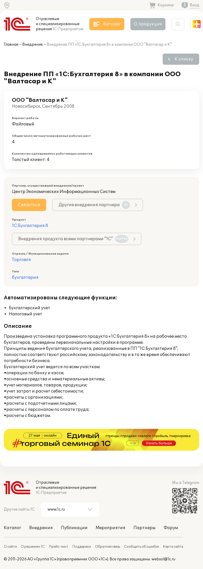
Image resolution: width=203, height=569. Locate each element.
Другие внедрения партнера (94, 205)
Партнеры (144, 527)
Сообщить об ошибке (141, 547)
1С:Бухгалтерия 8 (30, 225)
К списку (184, 59)
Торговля (21, 259)
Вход (194, 5)
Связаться (29, 204)
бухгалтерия (25, 277)
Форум (171, 527)
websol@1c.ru (163, 559)
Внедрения (32, 44)
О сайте (10, 547)
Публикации (74, 527)
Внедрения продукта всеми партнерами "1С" (73, 239)
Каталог (12, 527)
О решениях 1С (33, 547)
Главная (11, 44)
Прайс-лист (58, 547)
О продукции (148, 24)
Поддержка (81, 547)
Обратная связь (107, 547)
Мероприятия (110, 527)
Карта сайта (173, 547)
